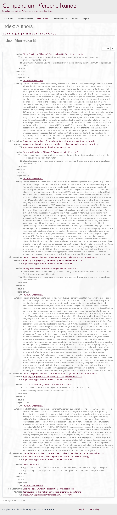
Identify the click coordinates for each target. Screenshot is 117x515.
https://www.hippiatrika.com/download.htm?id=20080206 (47, 263)
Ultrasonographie (71, 141)
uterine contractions (89, 144)
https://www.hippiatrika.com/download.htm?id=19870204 (47, 495)
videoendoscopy (82, 456)
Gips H (36, 464)
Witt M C (26, 54)
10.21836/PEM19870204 (33, 485)
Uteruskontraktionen (89, 141)
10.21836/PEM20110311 (33, 80)
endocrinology (41, 492)
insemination (40, 144)
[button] (47, 18)
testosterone (75, 492)
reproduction (58, 144)
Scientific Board (58, 18)
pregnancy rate (42, 260)
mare (49, 144)
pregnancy (64, 492)
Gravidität (41, 489)
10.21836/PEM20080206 (33, 178)
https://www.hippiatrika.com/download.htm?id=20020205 (47, 459)
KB (49, 453)
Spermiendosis (75, 453)
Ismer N (34, 384)
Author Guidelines (24, 18)
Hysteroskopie (39, 141)
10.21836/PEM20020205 (33, 406)
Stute (61, 141)
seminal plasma (57, 260)
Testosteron (69, 489)
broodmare (28, 456)
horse (35, 456)
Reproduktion (52, 141)
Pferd (53, 453)
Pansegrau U (28, 152)
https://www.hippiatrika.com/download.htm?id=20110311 (47, 147)
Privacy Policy (93, 509)
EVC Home (8, 18)
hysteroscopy (28, 144)
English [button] (83, 18)
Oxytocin (26, 257)
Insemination (41, 453)
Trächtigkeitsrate (70, 257)
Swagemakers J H (56, 54)
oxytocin (31, 260)
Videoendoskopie (96, 453)
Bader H (57, 384)
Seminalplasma (50, 257)
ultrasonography (72, 144)
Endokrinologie (29, 489)
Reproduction (28, 492)
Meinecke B (78, 54)
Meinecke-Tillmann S (39, 54)
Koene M (68, 54)
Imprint (82, 509)
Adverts (72, 18)
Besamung (27, 141)
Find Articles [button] (42, 18)
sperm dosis (69, 456)
